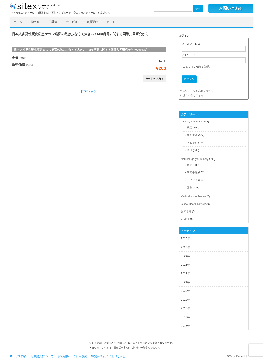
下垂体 (53, 22)
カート (111, 22)
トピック (192, 142)
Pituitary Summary (191, 121)
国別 (189, 150)
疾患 (189, 127)
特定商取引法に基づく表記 (108, 356)
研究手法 (192, 135)
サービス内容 (18, 356)
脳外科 (35, 22)
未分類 (185, 218)
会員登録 (92, 22)
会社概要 (63, 356)
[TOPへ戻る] (89, 91)
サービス (71, 22)
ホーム (18, 22)
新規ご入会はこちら (191, 95)
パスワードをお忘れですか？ (197, 90)
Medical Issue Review (193, 196)
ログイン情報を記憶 (196, 66)
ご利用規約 (80, 356)
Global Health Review (193, 203)
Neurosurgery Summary (194, 159)
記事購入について (42, 356)
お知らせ (186, 211)
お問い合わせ (231, 8)
